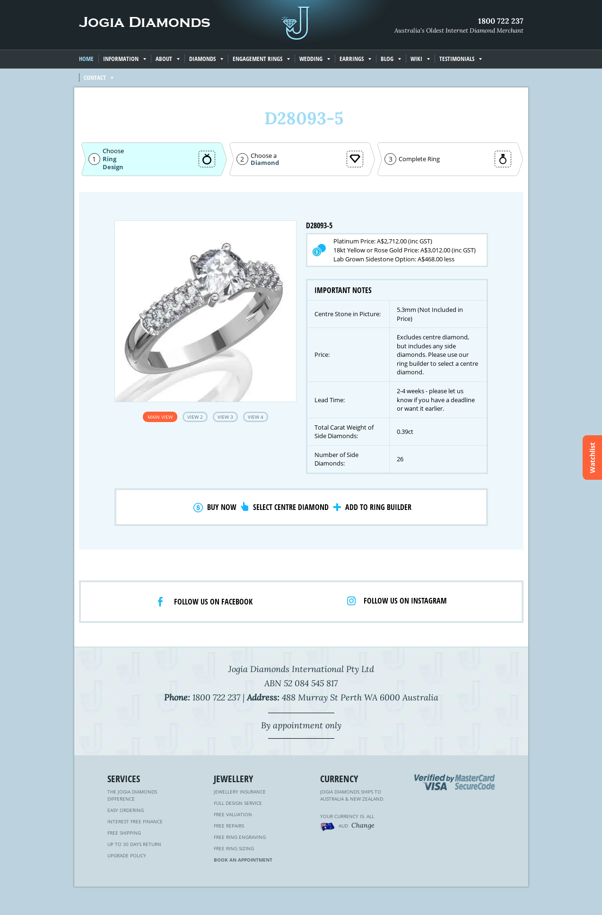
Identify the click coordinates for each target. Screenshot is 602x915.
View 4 (255, 417)
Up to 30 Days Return (134, 844)
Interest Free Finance (135, 821)
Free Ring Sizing (234, 848)
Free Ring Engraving (240, 837)
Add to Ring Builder (378, 507)
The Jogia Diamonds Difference (132, 795)
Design (113, 167)
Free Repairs (229, 825)
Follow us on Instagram (405, 600)
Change (363, 825)
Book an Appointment (243, 859)
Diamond (265, 162)
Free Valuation (233, 814)
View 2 (195, 417)
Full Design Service (238, 803)
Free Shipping (124, 832)
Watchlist (592, 457)
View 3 (225, 417)
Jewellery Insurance (240, 791)
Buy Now (221, 507)
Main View (160, 417)
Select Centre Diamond (291, 507)
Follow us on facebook (213, 601)
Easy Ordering (125, 810)
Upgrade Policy (126, 855)
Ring (109, 159)
